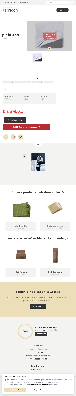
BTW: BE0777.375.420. (38, 359)
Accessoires (48, 82)
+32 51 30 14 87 (38, 352)
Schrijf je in (38, 306)
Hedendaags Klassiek (23, 82)
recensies (41, 334)
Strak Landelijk (37, 82)
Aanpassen (61, 390)
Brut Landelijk (9, 82)
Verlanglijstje (15, 120)
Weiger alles (38, 390)
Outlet (62, 10)
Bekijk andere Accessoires (26, 127)
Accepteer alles (14, 390)
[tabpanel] (37, 57)
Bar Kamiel (24, 2)
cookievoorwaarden (39, 385)
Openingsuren (11, 2)
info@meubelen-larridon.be (38, 356)
